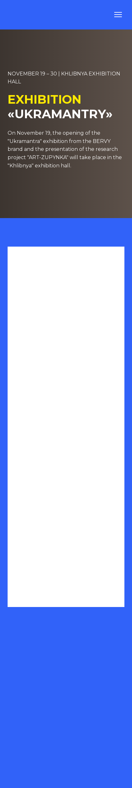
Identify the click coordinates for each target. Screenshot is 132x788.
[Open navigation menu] (118, 14)
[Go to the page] (24, 14)
